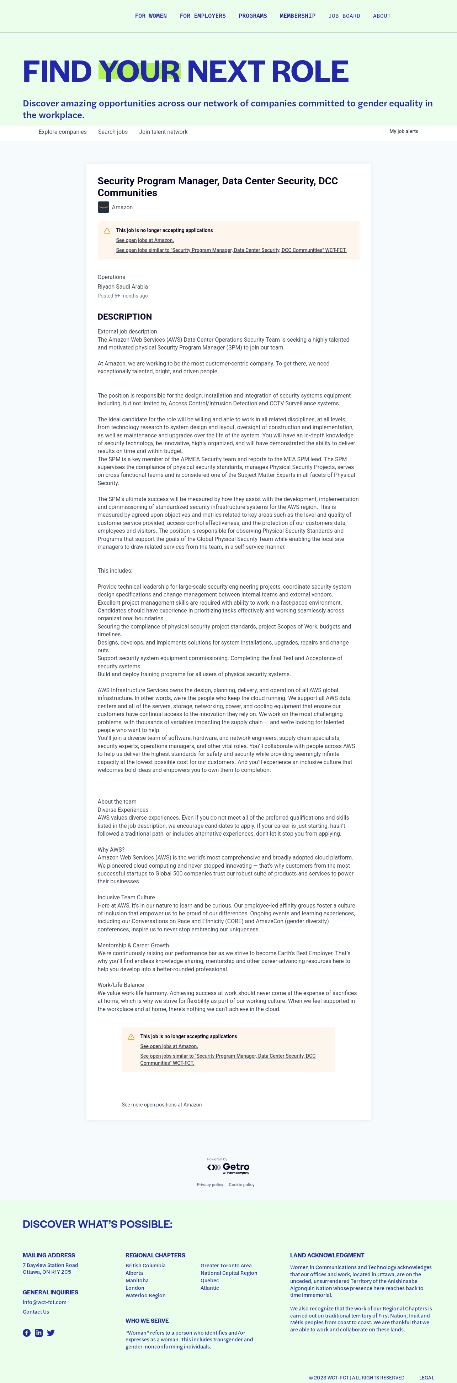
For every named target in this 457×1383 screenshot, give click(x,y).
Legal (426, 1377)
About (382, 16)
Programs (253, 16)
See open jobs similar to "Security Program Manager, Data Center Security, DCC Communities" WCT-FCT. (231, 250)
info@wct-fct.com (45, 1301)
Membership (297, 16)
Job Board (344, 16)
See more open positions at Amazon (162, 1105)
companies (63, 131)
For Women (151, 16)
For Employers (203, 16)
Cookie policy (242, 1184)
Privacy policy (210, 1184)
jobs (113, 131)
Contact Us (36, 1311)
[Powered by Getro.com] (228, 1166)
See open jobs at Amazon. (145, 240)
